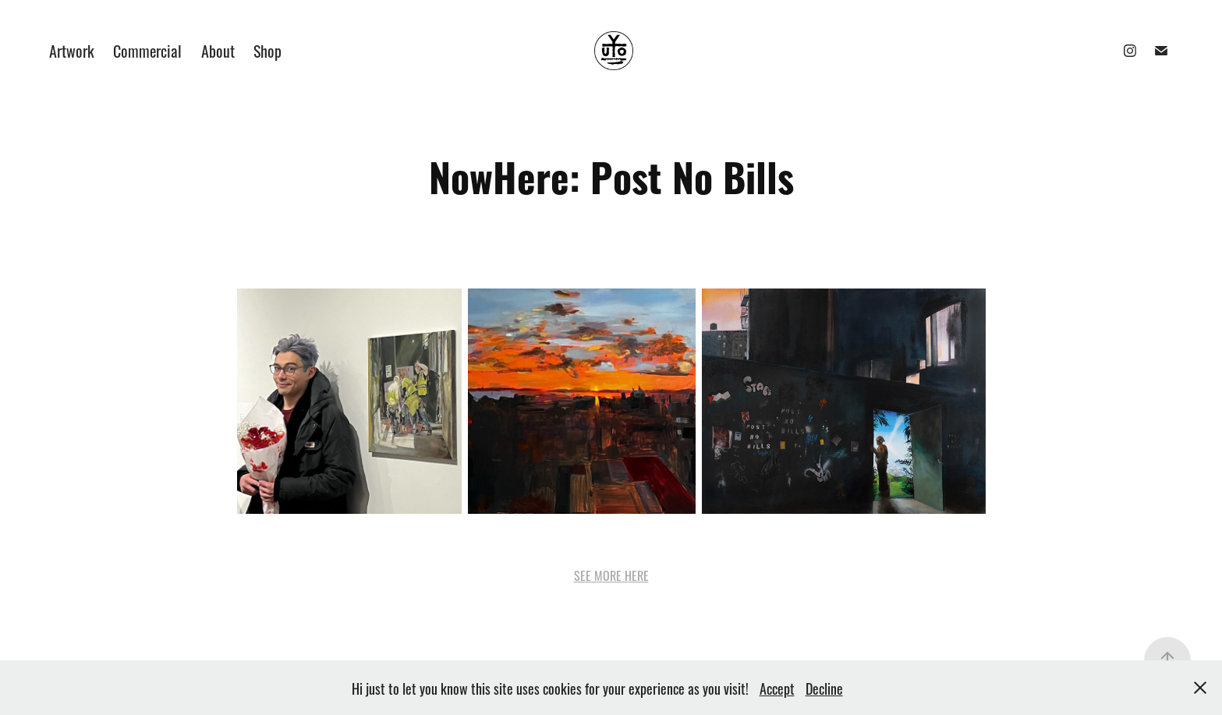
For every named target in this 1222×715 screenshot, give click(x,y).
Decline (824, 688)
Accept (777, 688)
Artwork (71, 49)
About (218, 49)
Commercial (147, 49)
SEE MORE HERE (611, 575)
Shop (267, 49)
